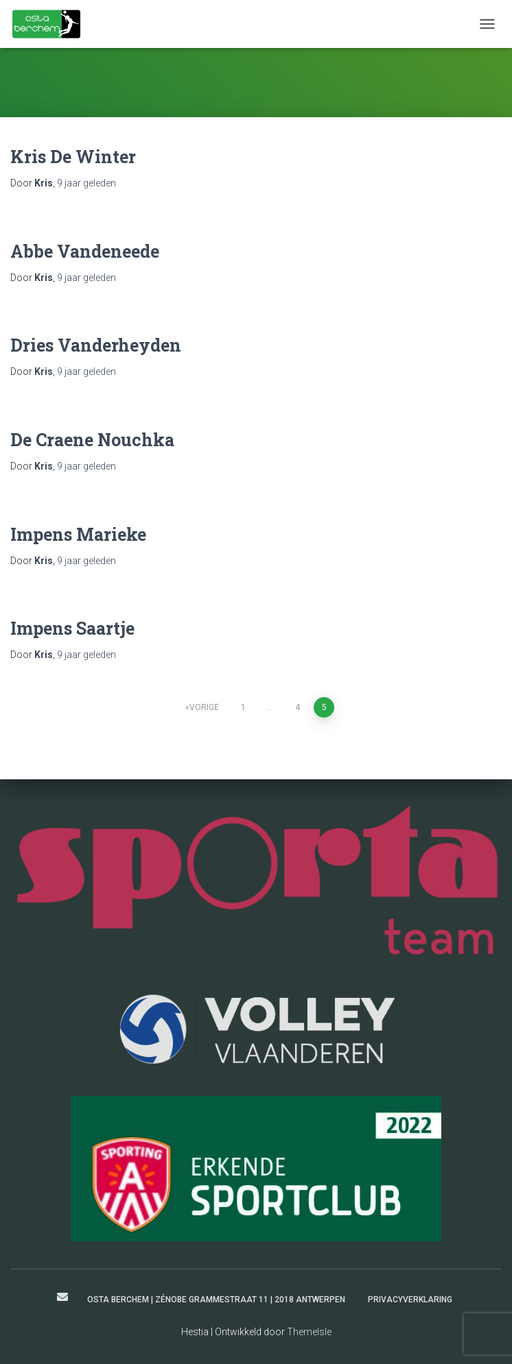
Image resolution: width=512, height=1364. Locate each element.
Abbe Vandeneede (84, 251)
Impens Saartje (72, 628)
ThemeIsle (309, 1331)
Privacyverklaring (410, 1299)
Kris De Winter (73, 156)
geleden (86, 183)
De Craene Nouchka (92, 439)
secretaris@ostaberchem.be (62, 1296)
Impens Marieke (78, 534)
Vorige (204, 707)
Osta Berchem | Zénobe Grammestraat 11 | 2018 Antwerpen (216, 1299)
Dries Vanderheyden (95, 345)
